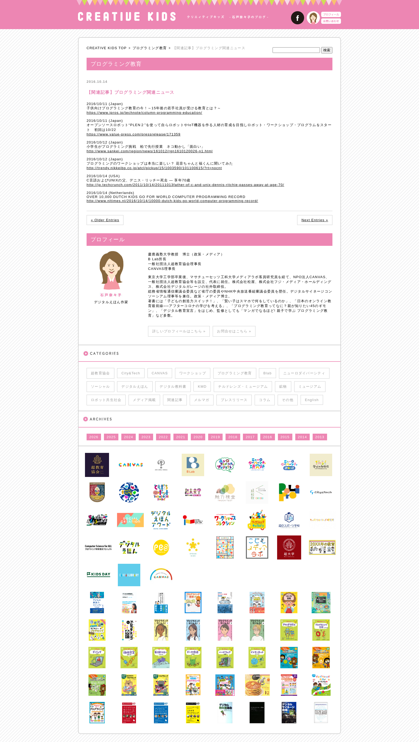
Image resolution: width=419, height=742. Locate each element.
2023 (145, 437)
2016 (267, 437)
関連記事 (175, 400)
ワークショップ (192, 373)
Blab (267, 373)
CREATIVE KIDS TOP (107, 48)
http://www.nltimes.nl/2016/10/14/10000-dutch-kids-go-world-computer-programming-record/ (172, 201)
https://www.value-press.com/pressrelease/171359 (134, 134)
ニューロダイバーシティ (304, 373)
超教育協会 (100, 373)
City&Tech (130, 373)
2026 (93, 437)
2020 (198, 437)
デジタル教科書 (173, 386)
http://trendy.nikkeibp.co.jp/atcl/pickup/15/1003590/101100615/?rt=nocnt (154, 168)
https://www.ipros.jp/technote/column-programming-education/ (144, 113)
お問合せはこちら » (234, 331)
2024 (128, 437)
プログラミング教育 (150, 48)
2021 (180, 437)
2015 (285, 437)
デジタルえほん (134, 386)
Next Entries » (314, 220)
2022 (163, 437)
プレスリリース (234, 400)
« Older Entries (105, 220)
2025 (111, 437)
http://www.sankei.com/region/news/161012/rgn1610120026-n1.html (150, 151)
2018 (232, 437)
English (312, 400)
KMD (202, 386)
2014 (302, 437)
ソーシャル (100, 386)
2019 (215, 437)
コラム (264, 400)
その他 (287, 400)
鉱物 (283, 386)
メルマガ (201, 400)
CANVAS (160, 373)
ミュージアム (309, 386)
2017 (250, 437)
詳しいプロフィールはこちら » (178, 331)
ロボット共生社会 (106, 400)
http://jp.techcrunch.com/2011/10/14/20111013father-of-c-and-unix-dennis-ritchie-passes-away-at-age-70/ (185, 185)
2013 (319, 437)
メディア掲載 (144, 400)
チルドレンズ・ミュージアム (243, 386)
